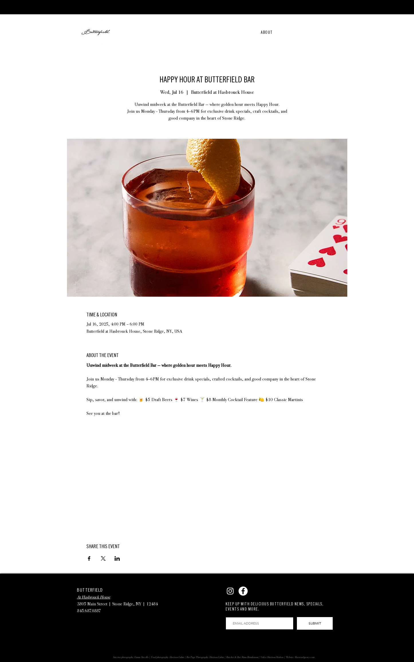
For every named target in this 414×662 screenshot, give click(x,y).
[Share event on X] (103, 558)
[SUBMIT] (315, 623)
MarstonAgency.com (304, 657)
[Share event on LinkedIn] (117, 558)
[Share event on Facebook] (89, 558)
